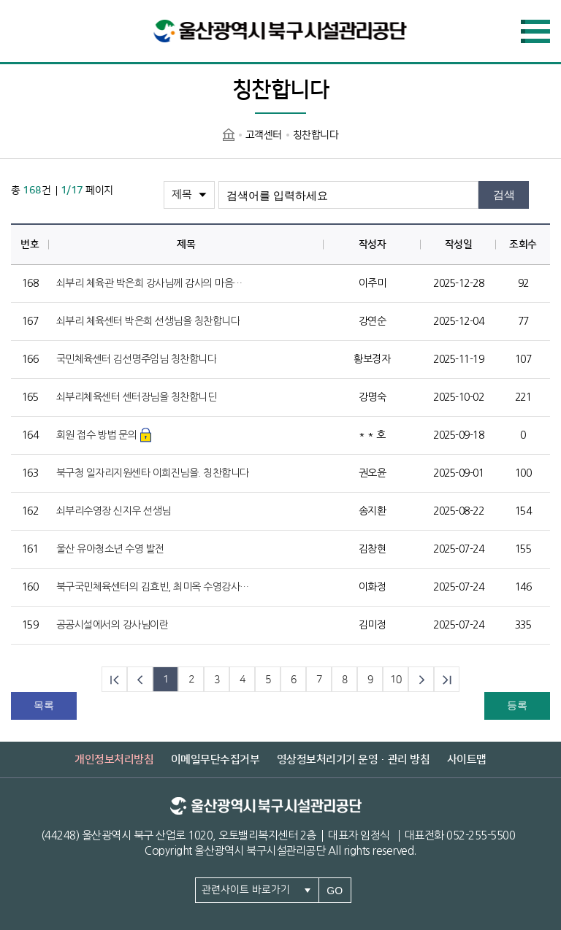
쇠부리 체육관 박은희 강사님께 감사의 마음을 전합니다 (153, 283)
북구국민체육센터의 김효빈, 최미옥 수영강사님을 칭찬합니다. (153, 587)
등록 (517, 705)
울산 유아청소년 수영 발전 (110, 549)
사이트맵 (466, 759)
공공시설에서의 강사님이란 (112, 625)
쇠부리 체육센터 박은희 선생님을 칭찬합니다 (148, 321)
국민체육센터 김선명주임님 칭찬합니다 (136, 359)
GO (335, 890)
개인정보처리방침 (114, 759)
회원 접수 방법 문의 (96, 435)
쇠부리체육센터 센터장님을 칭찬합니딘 (136, 397)
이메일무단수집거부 (215, 759)
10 (395, 679)
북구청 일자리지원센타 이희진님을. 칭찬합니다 (152, 473)
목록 (44, 705)
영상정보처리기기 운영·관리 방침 (353, 759)
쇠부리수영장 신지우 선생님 (113, 511)
